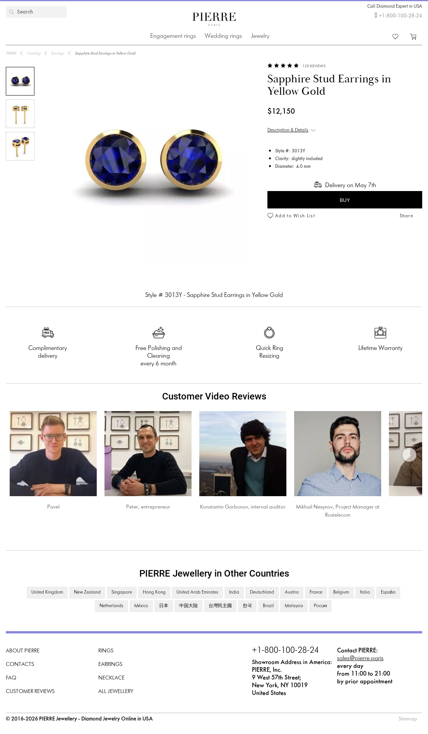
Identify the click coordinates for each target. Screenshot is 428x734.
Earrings (110, 664)
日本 (163, 606)
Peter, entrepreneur (148, 507)
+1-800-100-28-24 (400, 16)
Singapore (121, 592)
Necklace (111, 678)
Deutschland (262, 592)
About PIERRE (22, 651)
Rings (105, 651)
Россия (320, 606)
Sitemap (408, 719)
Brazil (268, 606)
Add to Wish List (295, 216)
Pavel (53, 507)
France (316, 592)
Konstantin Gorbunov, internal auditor (243, 507)
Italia (365, 592)
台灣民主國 (220, 606)
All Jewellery (115, 691)
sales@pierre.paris (360, 658)
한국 (247, 606)
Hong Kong (154, 592)
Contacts (20, 664)
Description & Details (287, 130)
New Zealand (87, 592)
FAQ (11, 678)
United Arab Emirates (197, 592)
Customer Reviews (30, 691)
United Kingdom (47, 592)
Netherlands (111, 606)
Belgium (341, 592)
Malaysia (294, 606)
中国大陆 (188, 606)
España (388, 592)
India (234, 592)
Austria (292, 592)
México (141, 606)
